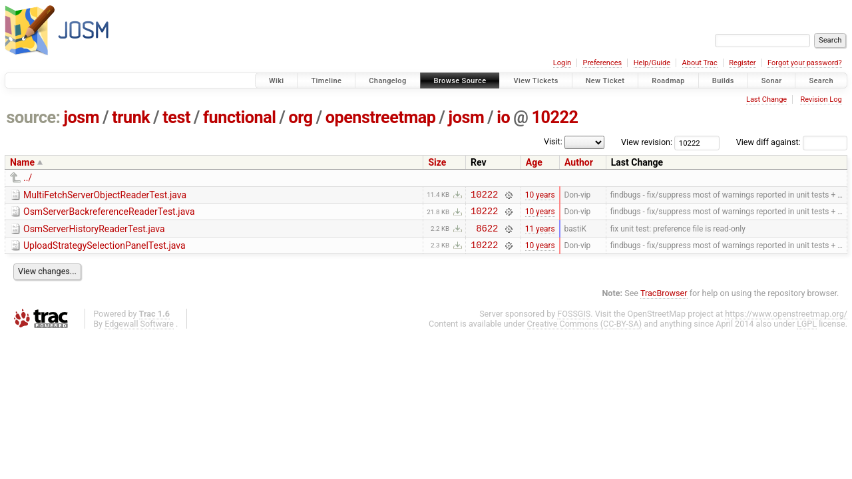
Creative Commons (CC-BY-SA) (584, 332)
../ (27, 177)
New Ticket (605, 81)
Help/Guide (652, 63)
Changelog (387, 81)
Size (437, 162)
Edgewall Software (139, 332)
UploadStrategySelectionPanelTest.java (104, 251)
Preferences (602, 63)
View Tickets (535, 81)
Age (534, 162)
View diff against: (791, 142)
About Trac (700, 63)
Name (22, 162)
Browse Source (460, 81)
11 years (540, 233)
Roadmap (668, 81)
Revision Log (820, 99)
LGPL (807, 332)
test (176, 117)
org (301, 117)
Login (562, 63)
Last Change (766, 99)
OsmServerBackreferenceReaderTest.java (109, 213)
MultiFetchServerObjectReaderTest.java (104, 195)
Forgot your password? (804, 63)
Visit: (553, 141)
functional (239, 117)
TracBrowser (664, 301)
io (503, 117)
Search (821, 81)
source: (34, 117)
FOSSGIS (573, 322)
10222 (554, 117)
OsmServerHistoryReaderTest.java (94, 233)
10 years (540, 195)
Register (742, 63)
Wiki (276, 81)
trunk (131, 117)
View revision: (646, 142)
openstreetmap (380, 117)
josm (81, 117)
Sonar (771, 81)
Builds (723, 81)
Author (578, 162)
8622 (487, 234)
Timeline (326, 81)
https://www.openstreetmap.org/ (786, 322)
